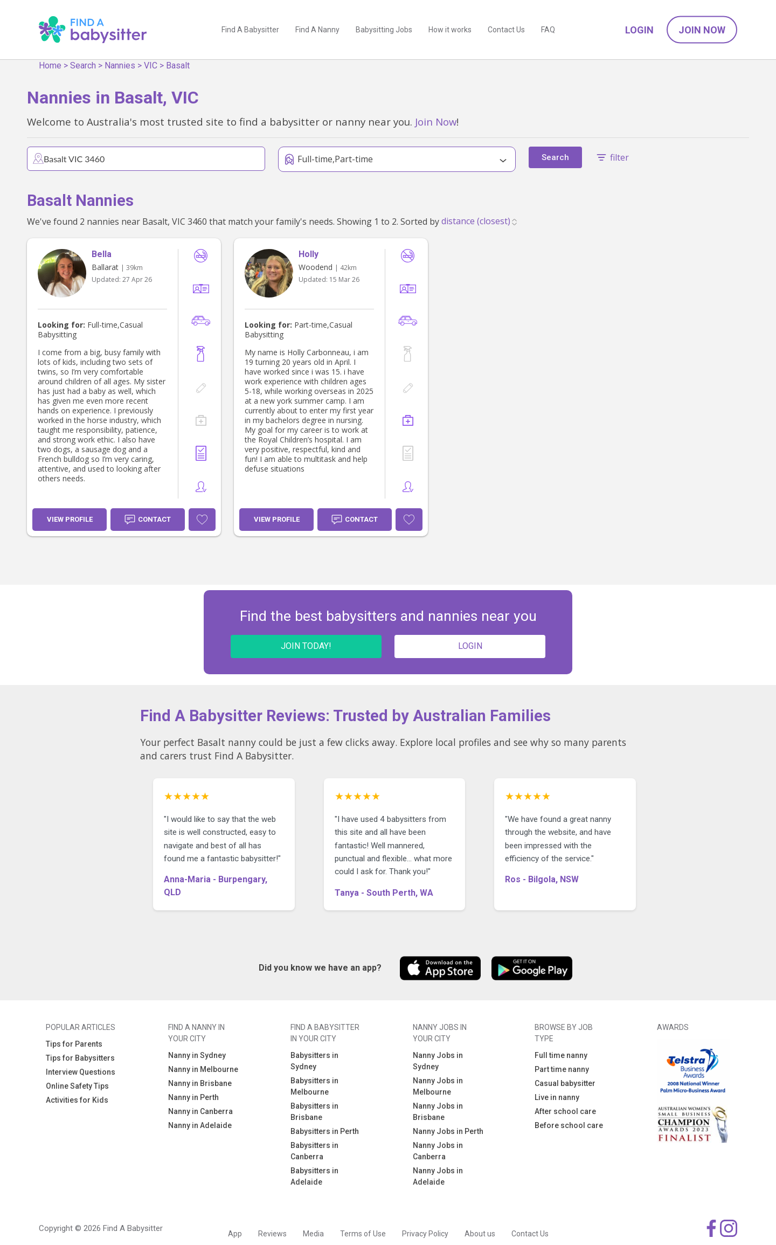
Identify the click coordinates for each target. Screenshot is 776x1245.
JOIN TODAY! (306, 646)
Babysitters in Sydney (314, 1061)
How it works (450, 29)
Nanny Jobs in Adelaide (438, 1176)
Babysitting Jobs (384, 29)
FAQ (548, 29)
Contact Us (506, 29)
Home (50, 65)
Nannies (120, 65)
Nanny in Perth (193, 1097)
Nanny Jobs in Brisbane (438, 1112)
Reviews (272, 1233)
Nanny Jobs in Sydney (438, 1061)
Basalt (178, 65)
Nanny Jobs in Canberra (438, 1151)
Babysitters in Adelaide (314, 1176)
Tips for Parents (74, 1044)
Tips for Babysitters (80, 1058)
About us (480, 1233)
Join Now (701, 30)
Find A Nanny (317, 29)
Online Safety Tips (77, 1086)
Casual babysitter (565, 1083)
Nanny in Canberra (200, 1111)
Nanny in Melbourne (203, 1069)
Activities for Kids (77, 1100)
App (235, 1233)
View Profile (70, 519)
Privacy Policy (425, 1233)
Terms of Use (363, 1233)
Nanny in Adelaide (200, 1125)
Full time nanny (561, 1055)
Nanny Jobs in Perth (448, 1131)
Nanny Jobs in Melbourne (438, 1086)
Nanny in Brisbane (200, 1083)
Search (83, 65)
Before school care (569, 1125)
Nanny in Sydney (197, 1055)
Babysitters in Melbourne (314, 1086)
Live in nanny (557, 1097)
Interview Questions (80, 1072)
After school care (565, 1111)
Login (639, 30)
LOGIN (470, 646)
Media (313, 1233)
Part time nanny (562, 1069)
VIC (150, 65)
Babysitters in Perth (324, 1131)
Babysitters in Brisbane (314, 1112)
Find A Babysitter (250, 29)
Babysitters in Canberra (314, 1151)
